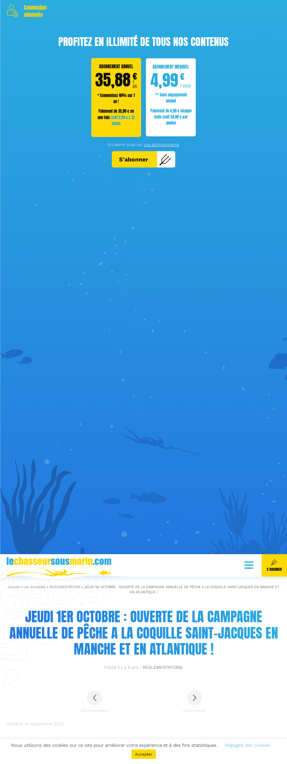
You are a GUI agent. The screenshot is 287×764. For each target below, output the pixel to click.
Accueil (14, 675)
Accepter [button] (143, 754)
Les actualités (35, 675)
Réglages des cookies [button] (247, 745)
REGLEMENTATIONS (65, 675)
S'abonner (145, 159)
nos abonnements (161, 144)
